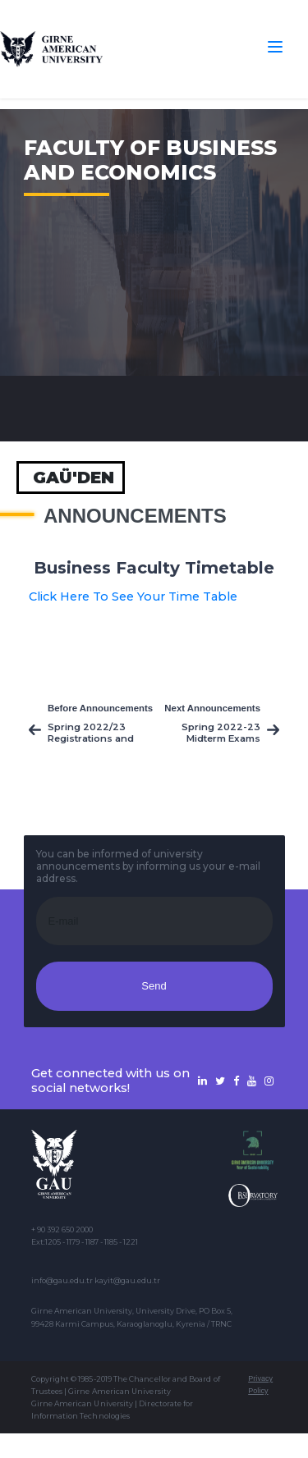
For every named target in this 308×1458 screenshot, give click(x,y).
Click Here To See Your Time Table (133, 596)
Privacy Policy (260, 1384)
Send (153, 986)
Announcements (135, 516)
